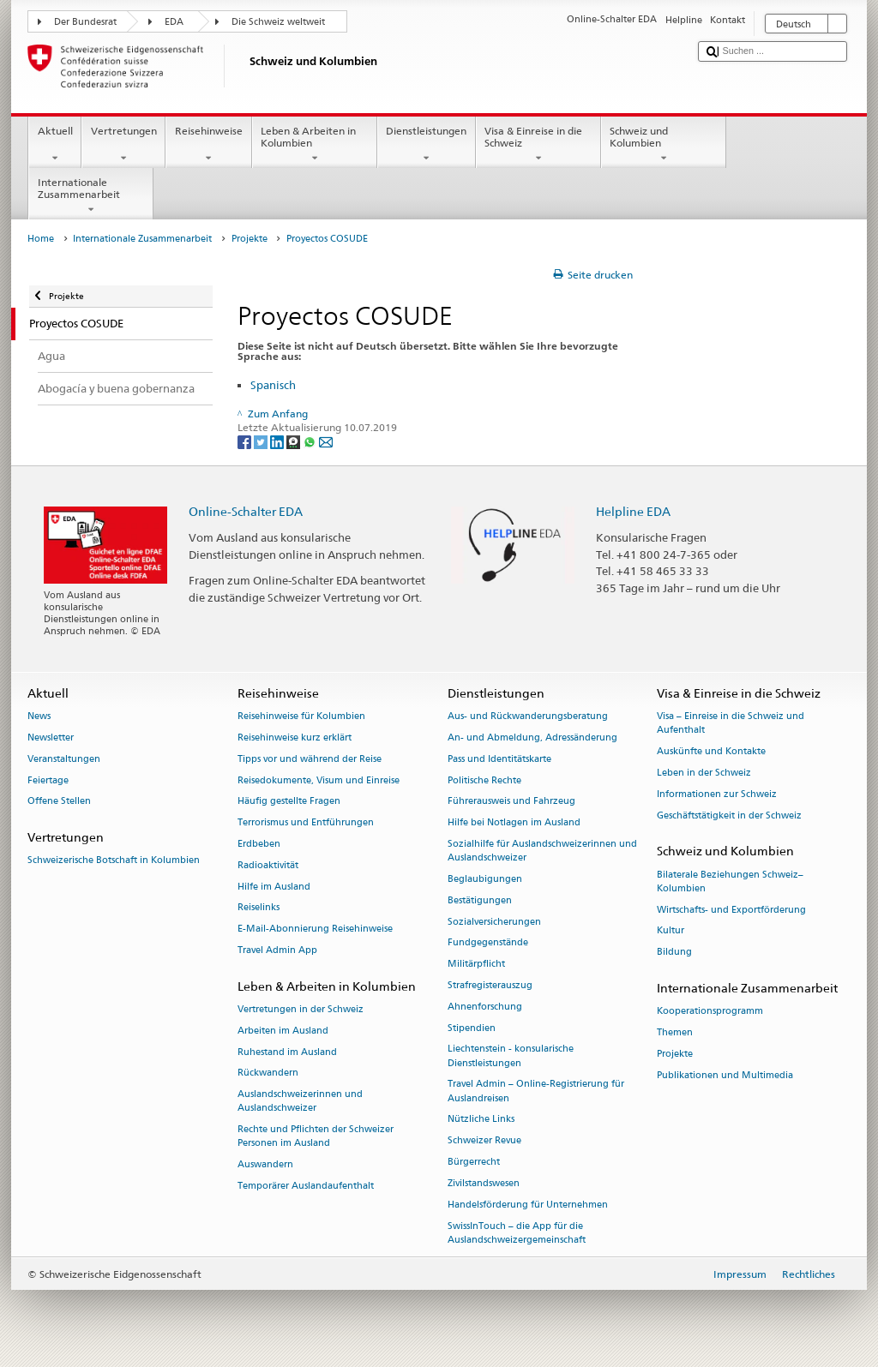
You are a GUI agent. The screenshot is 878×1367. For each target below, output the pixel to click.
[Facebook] (246, 441)
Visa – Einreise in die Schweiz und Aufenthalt (730, 722)
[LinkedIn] (278, 441)
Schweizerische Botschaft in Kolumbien (113, 860)
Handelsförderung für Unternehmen (528, 1204)
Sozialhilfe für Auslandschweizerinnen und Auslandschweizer (542, 850)
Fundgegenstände (488, 943)
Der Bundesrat (85, 21)
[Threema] (294, 441)
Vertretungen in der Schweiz (301, 1009)
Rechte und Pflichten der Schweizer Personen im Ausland (316, 1136)
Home (40, 238)
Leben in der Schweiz (704, 772)
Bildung (674, 952)
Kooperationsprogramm (710, 1011)
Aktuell (55, 144)
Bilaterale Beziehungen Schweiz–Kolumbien (730, 881)
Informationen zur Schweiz (717, 794)
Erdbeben (259, 843)
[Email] (326, 441)
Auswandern (265, 1165)
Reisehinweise (208, 144)
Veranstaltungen (63, 758)
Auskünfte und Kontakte (711, 751)
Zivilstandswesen (484, 1183)
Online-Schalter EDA (246, 511)
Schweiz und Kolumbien (663, 144)
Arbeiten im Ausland (283, 1030)
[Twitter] (262, 441)
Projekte (250, 238)
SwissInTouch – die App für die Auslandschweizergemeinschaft (517, 1232)
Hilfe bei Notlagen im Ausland (514, 823)
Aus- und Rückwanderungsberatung (528, 716)
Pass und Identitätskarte (499, 758)
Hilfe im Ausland (274, 886)
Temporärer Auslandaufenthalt (306, 1185)
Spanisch (273, 385)
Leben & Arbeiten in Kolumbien (314, 144)
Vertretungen (123, 144)
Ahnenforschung (485, 1006)
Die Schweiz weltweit (278, 21)
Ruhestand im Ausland (287, 1052)
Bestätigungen (480, 900)
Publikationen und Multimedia (725, 1075)
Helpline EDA (633, 511)
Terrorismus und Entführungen (306, 823)
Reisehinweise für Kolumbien (301, 716)
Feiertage (48, 780)
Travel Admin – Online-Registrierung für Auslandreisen (536, 1091)
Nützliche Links (481, 1119)
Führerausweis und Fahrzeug (511, 801)
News (39, 716)
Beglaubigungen (485, 878)
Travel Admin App (277, 950)
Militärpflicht (476, 964)
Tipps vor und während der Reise (310, 758)
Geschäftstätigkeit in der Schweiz (729, 815)
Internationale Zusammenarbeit (91, 196)
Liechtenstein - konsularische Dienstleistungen (511, 1056)
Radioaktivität (268, 865)
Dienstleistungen (426, 144)
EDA (174, 21)
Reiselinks (259, 908)
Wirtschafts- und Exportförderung (731, 909)
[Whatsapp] (311, 441)
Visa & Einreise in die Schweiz (538, 144)
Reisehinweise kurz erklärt (295, 737)
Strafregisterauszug (490, 985)
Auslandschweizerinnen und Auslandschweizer (300, 1101)
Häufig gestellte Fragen (289, 801)
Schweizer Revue (484, 1141)
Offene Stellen (59, 801)
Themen (675, 1032)
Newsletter (50, 737)
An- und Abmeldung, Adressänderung (532, 737)
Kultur (670, 931)
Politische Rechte (484, 780)
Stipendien (472, 1028)
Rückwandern (268, 1073)
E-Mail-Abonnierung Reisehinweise (315, 929)
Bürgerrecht (474, 1161)
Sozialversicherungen (494, 921)
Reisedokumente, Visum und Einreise (319, 780)
